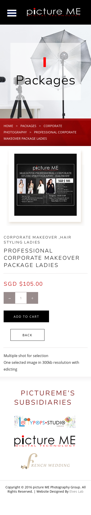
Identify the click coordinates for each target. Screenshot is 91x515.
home (8, 126)
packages (28, 126)
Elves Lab (76, 491)
